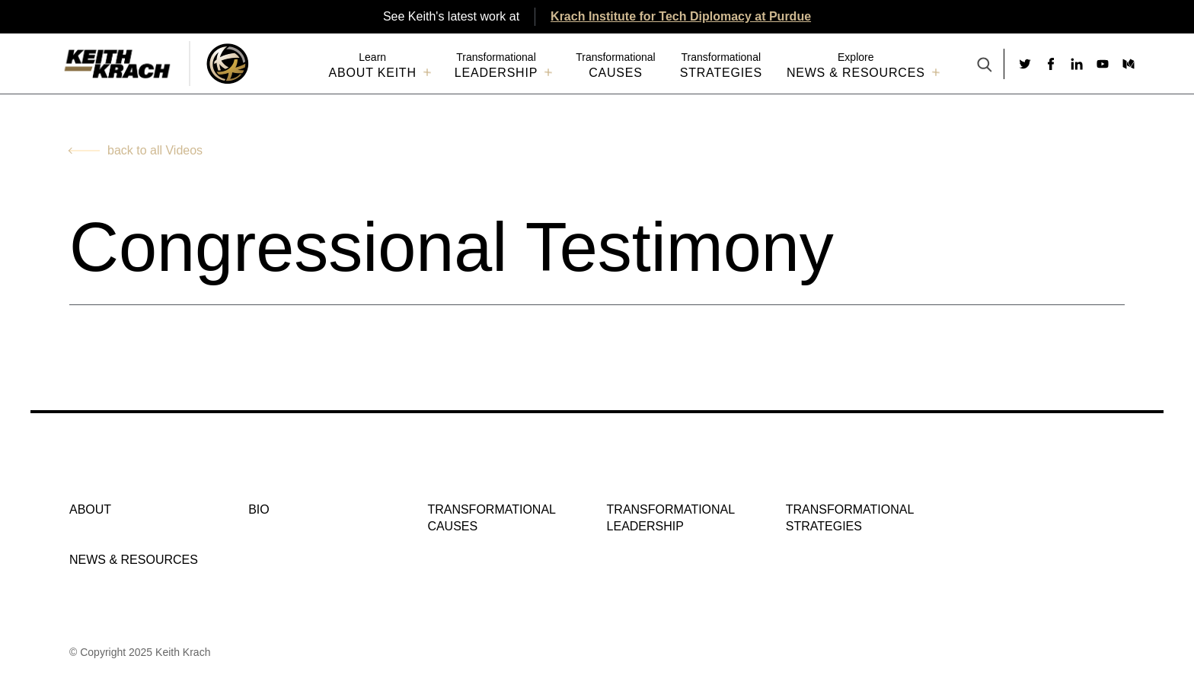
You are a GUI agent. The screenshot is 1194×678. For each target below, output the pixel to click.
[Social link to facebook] (1051, 64)
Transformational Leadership (671, 518)
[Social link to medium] (1128, 64)
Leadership (496, 72)
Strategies (721, 72)
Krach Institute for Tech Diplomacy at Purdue (681, 16)
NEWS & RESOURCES (856, 72)
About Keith (373, 72)
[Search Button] (984, 66)
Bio (259, 509)
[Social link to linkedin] (1077, 64)
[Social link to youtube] (1103, 64)
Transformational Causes (491, 518)
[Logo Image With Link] (227, 63)
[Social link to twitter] (1025, 64)
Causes (616, 72)
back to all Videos (155, 150)
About (90, 509)
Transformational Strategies (850, 518)
